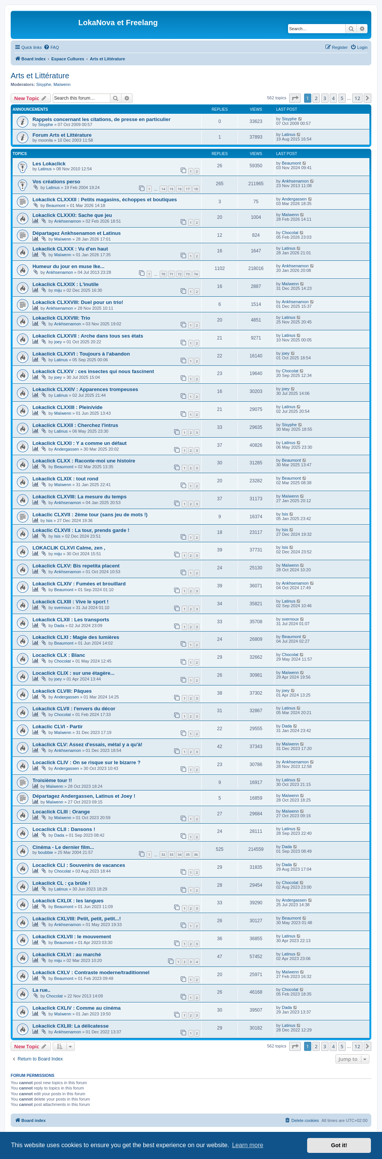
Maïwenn (62, 84)
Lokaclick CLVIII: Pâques (62, 691)
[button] (295, 98)
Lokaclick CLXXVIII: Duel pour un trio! (77, 302)
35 (187, 854)
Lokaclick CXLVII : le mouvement (71, 936)
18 (196, 188)
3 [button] (325, 98)
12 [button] (357, 98)
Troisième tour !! (52, 780)
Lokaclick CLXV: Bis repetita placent (76, 566)
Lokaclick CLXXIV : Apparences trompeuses (85, 389)
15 (171, 188)
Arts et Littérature (40, 75)
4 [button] (333, 98)
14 (163, 188)
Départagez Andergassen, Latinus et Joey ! (83, 796)
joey (58, 341)
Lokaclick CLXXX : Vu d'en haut (70, 249)
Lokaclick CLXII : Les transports (70, 619)
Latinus (288, 134)
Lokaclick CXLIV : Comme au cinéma (76, 1008)
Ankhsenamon (295, 181)
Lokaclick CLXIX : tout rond (65, 479)
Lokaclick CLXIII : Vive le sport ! (70, 602)
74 (196, 274)
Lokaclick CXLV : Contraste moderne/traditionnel (90, 972)
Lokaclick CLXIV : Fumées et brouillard (79, 584)
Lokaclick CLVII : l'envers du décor (73, 708)
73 (187, 274)
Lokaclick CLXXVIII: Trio (61, 318)
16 (179, 188)
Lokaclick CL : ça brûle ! (61, 883)
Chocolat (290, 232)
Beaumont (291, 163)
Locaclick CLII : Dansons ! (63, 829)
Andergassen (294, 199)
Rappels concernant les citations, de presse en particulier (101, 119)
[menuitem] (51, 47)
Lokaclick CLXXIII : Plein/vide (67, 407)
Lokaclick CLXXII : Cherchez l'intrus (75, 425)
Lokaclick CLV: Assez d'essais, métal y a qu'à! (87, 744)
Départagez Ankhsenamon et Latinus (76, 233)
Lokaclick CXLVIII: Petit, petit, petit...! (76, 918)
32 (163, 854)
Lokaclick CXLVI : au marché (66, 954)
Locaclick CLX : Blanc (58, 655)
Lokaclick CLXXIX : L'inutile (65, 284)
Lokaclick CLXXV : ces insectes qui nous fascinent (93, 371)
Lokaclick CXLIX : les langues (68, 901)
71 (171, 274)
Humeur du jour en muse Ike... (68, 266)
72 (179, 274)
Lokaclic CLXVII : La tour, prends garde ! (80, 530)
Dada (59, 625)
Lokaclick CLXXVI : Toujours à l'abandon (81, 354)
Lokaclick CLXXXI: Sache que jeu (72, 215)
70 (163, 274)
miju (58, 290)
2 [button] (316, 98)
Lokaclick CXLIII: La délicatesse (70, 1026)
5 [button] (342, 98)
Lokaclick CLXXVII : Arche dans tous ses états (87, 336)
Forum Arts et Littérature (62, 135)
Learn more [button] (247, 1145)
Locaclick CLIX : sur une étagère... (73, 673)
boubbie (45, 852)
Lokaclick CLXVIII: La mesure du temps (79, 496)
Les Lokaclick (49, 163)
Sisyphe (43, 84)
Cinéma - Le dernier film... (63, 847)
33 (171, 854)
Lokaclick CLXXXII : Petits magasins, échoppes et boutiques (104, 199)
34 (179, 854)
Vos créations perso (56, 181)
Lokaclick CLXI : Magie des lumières (75, 637)
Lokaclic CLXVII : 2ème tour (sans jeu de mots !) (89, 514)
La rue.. (41, 990)
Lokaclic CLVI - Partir (57, 726)
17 (187, 188)
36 (196, 854)
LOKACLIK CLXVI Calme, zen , (68, 548)
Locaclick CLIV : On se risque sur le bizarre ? (86, 762)
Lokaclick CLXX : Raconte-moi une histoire (83, 461)
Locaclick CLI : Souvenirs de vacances (78, 865)
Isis (49, 520)
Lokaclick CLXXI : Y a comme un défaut (79, 443)
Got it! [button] (339, 1145)
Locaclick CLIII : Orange (61, 812)
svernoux (62, 607)
